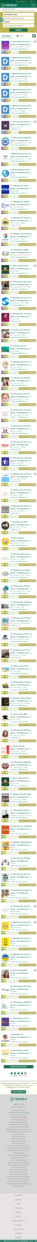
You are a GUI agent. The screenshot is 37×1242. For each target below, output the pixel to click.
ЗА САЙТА (18, 1233)
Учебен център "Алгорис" (21, 378)
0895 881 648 (16, 177)
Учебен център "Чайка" (21, 666)
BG (16, 1104)
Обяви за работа (18, 1221)
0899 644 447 (16, 641)
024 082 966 (16, 305)
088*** (21, 833)
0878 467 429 (16, 593)
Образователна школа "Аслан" (23, 362)
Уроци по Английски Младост (19, 1141)
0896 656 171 (16, 289)
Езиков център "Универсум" (22, 826)
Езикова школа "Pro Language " (23, 410)
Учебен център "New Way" (22, 618)
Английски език (22, 44)
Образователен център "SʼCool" (23, 938)
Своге (13, 975)
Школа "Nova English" (20, 970)
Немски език (33, 60)
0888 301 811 (16, 193)
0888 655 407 (16, 481)
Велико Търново (16, 927)
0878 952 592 (16, 97)
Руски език (32, 845)
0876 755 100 (16, 561)
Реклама (18, 1225)
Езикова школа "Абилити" (22, 586)
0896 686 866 (16, 609)
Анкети (18, 1216)
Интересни (18, 1208)
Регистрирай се (22, 1)
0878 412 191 (16, 625)
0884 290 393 (16, 161)
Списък (6, 36)
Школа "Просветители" (21, 266)
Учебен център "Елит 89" (21, 394)
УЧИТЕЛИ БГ (20, 1107)
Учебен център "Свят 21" (21, 1018)
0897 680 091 (16, 241)
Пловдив (22, 111)
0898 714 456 (16, 257)
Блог (18, 1204)
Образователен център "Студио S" (24, 298)
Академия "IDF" (18, 1034)
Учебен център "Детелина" (22, 282)
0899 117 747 (16, 417)
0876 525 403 (16, 321)
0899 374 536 (16, 225)
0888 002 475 (16, 385)
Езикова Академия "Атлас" (21, 170)
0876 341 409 (16, 705)
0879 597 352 (16, 801)
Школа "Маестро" (19, 746)
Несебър (23, 447)
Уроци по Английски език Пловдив (19, 1127)
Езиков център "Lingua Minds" (23, 458)
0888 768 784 (16, 753)
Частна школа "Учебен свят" (23, 634)
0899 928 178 (16, 433)
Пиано (31, 797)
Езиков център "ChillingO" (21, 858)
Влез (32, 1)
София (28, 47)
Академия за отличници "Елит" (24, 570)
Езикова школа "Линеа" (21, 1050)
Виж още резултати (18, 1067)
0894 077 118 (16, 497)
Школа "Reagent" (19, 538)
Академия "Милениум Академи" (24, 842)
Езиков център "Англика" (21, 330)
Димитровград (15, 911)
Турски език (32, 172)
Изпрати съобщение (27, 52)
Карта (20, 36)
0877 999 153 (16, 145)
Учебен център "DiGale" (21, 186)
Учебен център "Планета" (22, 810)
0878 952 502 (16, 113)
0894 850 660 (16, 353)
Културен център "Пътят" (22, 650)
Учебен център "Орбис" (21, 250)
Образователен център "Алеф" (23, 474)
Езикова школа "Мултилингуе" (23, 730)
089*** (21, 898)
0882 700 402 (16, 545)
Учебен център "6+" (19, 346)
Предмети (18, 1195)
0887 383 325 (16, 529)
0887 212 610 (16, 273)
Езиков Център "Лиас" (20, 522)
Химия (31, 188)
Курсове (18, 1199)
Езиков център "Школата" (22, 874)
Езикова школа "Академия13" (23, 602)
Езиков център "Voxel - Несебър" (24, 442)
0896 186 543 (16, 657)
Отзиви (18, 1212)
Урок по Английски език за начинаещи (19, 1112)
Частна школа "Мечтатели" (21, 41)
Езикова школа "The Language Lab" (25, 314)
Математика (32, 204)
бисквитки (24, 1241)
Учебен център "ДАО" (20, 714)
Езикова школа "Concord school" (24, 986)
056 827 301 (16, 81)
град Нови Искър (25, 623)
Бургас (25, 79)
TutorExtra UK (18, 1229)
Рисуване (32, 300)
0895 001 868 (16, 449)
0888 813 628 (16, 209)
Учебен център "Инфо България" (23, 138)
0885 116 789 (16, 465)
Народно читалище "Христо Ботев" (25, 794)
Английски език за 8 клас (23, 10)
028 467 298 (16, 769)
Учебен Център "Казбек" (21, 202)
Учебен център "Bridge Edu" (22, 1002)
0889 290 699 (16, 737)
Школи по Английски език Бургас (19, 1169)
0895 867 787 (16, 49)
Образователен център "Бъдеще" (24, 922)
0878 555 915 (16, 337)
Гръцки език (33, 333)
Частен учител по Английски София (19, 1155)
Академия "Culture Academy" (23, 698)
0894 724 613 (16, 577)
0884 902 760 (16, 369)
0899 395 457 (16, 673)
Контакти (18, 1237)
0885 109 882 (16, 817)
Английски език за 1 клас (9, 10)
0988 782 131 (16, 513)
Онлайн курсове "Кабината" (22, 682)
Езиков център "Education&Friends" (25, 426)
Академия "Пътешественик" (23, 234)
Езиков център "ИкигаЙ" (21, 906)
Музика (31, 44)
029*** (21, 962)
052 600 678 (16, 65)
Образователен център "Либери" (23, 154)
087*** (21, 881)
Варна (30, 63)
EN (22, 1104)
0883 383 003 (16, 401)
